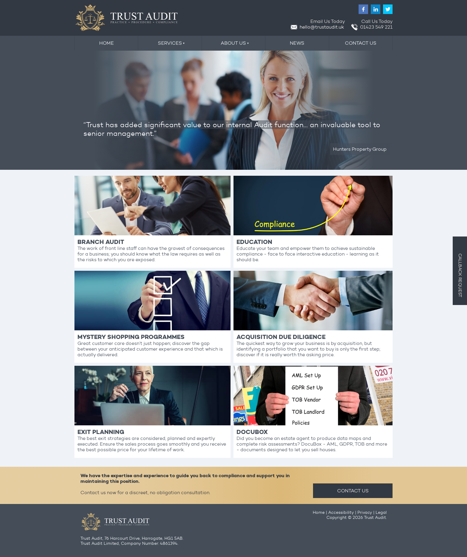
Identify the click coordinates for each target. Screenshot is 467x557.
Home (319, 512)
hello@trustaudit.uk (317, 27)
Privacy (364, 512)
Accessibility (341, 512)
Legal (381, 512)
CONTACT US (353, 491)
